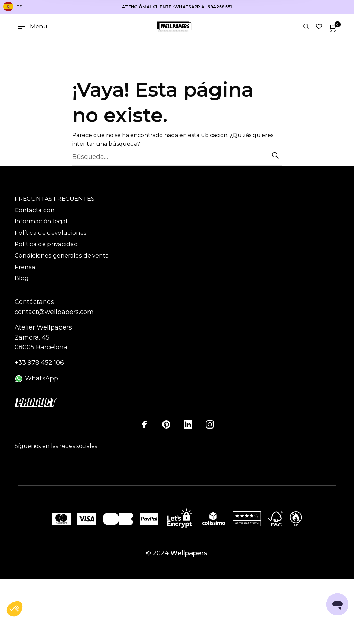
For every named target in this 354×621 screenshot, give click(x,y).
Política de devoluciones (51, 232)
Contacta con (35, 210)
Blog (22, 277)
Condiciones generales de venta (62, 255)
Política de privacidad (46, 244)
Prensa (25, 266)
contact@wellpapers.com (54, 312)
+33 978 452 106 (39, 363)
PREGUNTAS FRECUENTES (54, 198)
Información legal (41, 221)
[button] (14, 609)
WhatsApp (36, 378)
